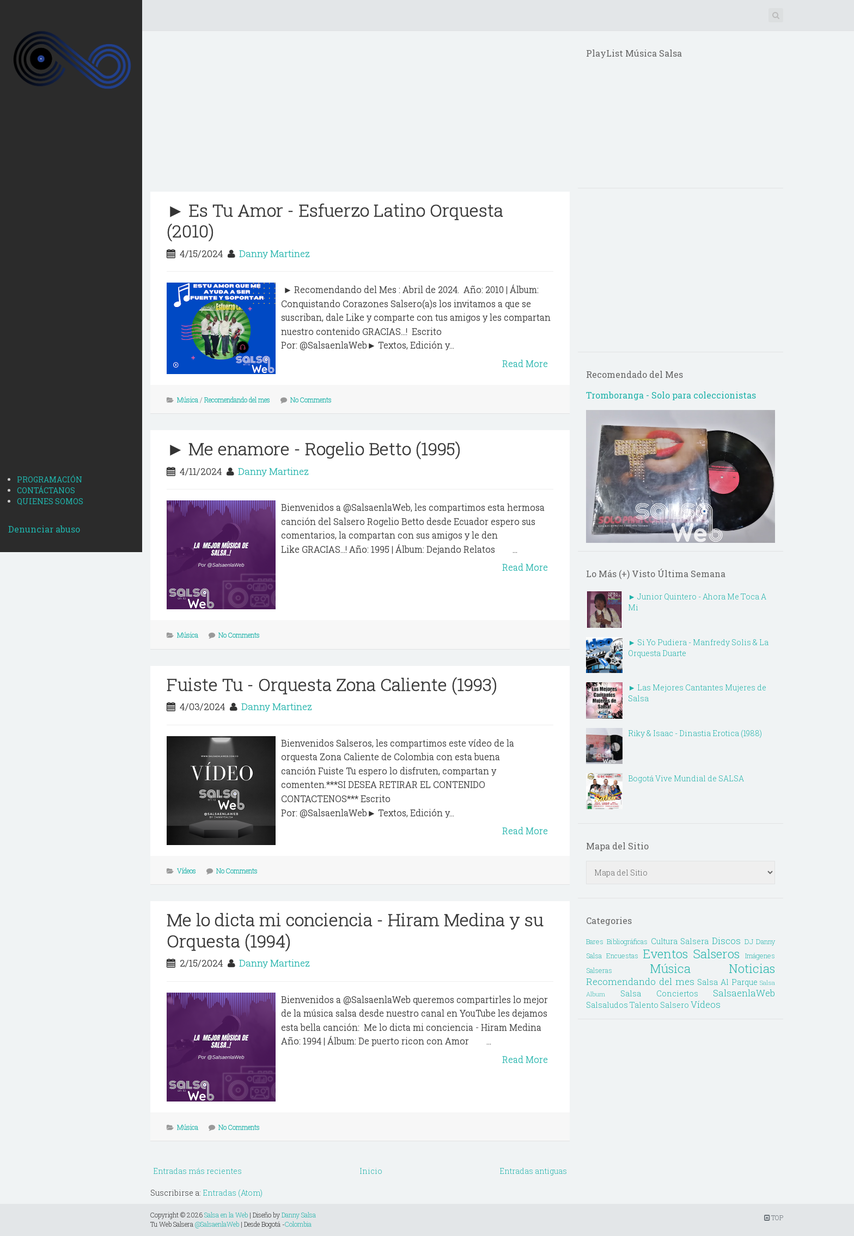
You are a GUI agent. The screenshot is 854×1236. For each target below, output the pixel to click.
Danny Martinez (274, 253)
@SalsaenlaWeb (217, 1224)
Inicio (370, 1171)
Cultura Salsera (680, 941)
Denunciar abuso (44, 529)
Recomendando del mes (237, 399)
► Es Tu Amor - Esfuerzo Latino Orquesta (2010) (335, 220)
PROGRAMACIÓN (49, 479)
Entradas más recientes (197, 1171)
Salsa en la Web (226, 1214)
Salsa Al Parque (727, 982)
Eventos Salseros (691, 954)
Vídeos (186, 870)
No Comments (311, 399)
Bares (594, 941)
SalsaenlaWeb (744, 993)
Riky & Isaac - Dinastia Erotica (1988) (695, 733)
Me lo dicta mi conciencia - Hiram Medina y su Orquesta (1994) (355, 930)
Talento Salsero (659, 1005)
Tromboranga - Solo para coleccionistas (671, 395)
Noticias (752, 968)
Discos (726, 940)
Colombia (298, 1224)
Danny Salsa (299, 1214)
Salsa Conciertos (659, 993)
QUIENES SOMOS (50, 501)
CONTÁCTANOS (46, 490)
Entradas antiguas (533, 1171)
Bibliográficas (627, 941)
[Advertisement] (71, 294)
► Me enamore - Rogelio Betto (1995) (314, 448)
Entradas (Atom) (233, 1193)
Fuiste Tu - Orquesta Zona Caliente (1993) (332, 684)
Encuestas (622, 955)
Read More (525, 363)
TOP (773, 1217)
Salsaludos (607, 1005)
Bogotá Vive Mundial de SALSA (686, 778)
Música (187, 399)
